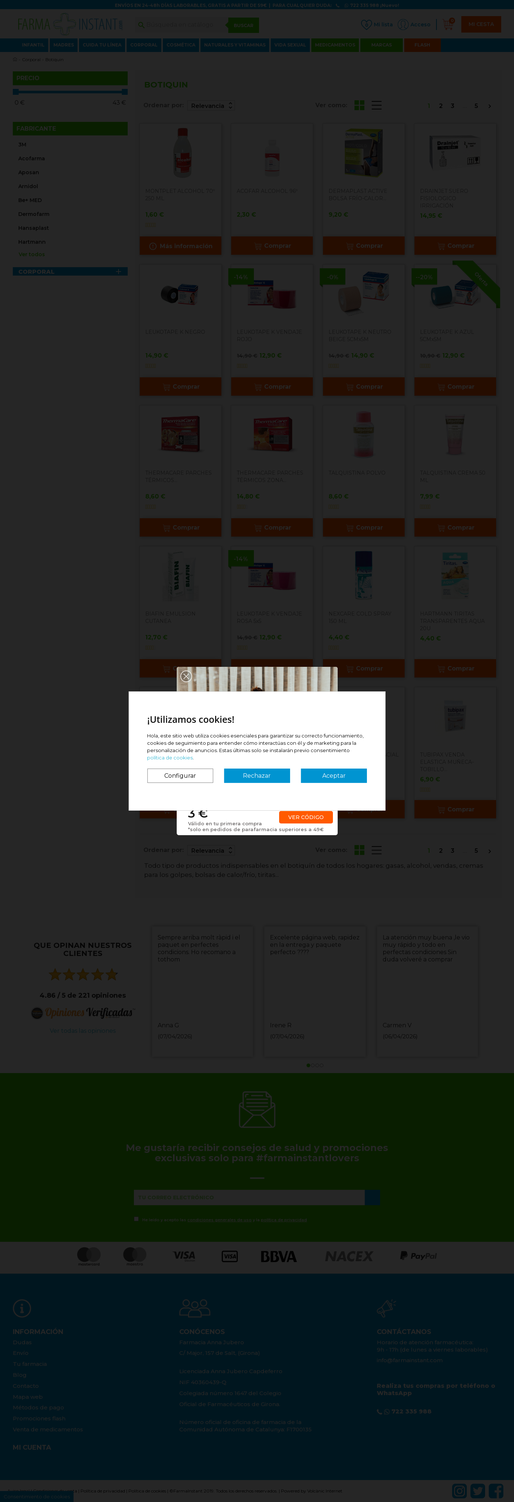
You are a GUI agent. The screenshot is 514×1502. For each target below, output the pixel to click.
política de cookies (170, 758)
